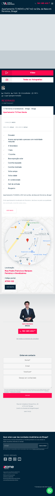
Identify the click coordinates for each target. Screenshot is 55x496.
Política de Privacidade (15, 392)
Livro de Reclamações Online (10, 480)
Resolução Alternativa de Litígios (11, 478)
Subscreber (43, 446)
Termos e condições (8, 476)
